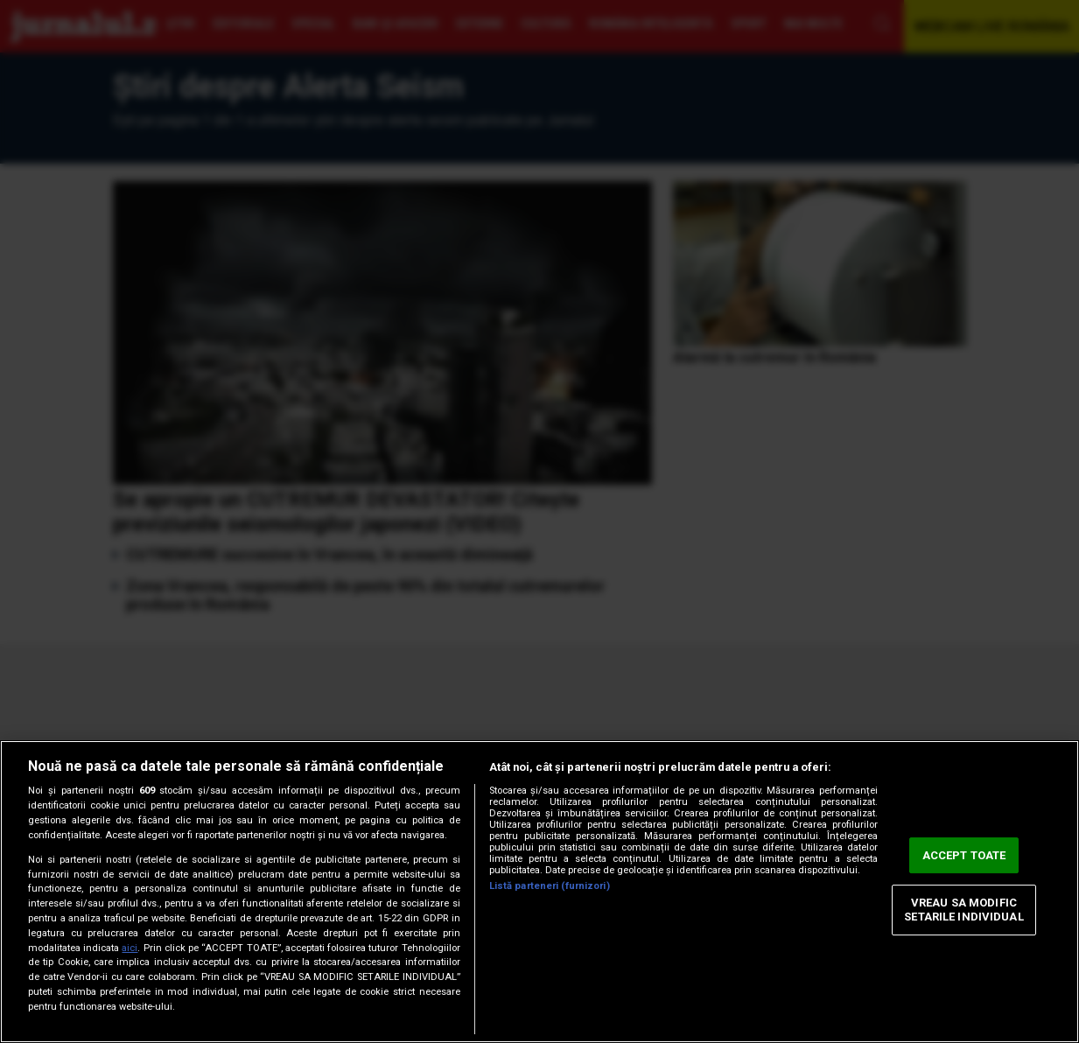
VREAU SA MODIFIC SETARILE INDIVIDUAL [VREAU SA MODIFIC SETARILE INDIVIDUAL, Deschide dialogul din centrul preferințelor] (963, 910)
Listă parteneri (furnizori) (549, 886)
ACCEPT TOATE (964, 855)
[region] (539, 891)
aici (129, 948)
